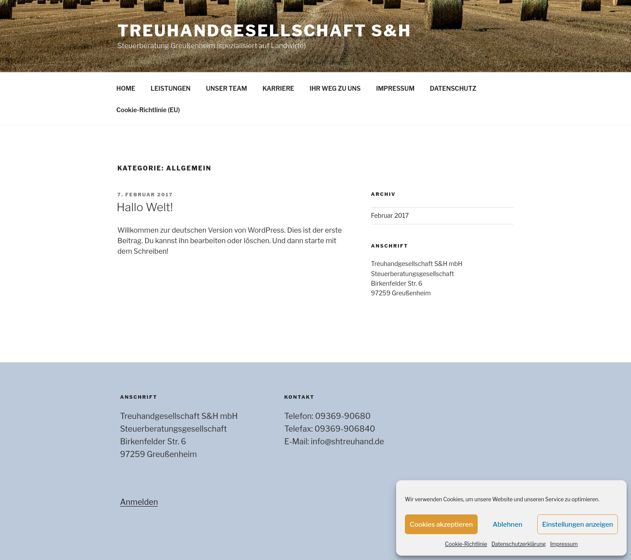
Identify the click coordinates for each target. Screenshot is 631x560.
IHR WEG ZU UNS (335, 88)
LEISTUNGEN (171, 88)
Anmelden (139, 502)
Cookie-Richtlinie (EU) (148, 109)
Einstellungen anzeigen (577, 524)
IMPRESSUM (395, 88)
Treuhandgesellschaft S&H (264, 30)
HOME (126, 88)
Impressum (564, 544)
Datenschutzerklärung (518, 544)
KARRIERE (278, 88)
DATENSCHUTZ (453, 88)
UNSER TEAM (226, 88)
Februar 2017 (390, 215)
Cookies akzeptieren (441, 524)
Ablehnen (507, 524)
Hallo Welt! (145, 207)
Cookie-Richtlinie (466, 544)
